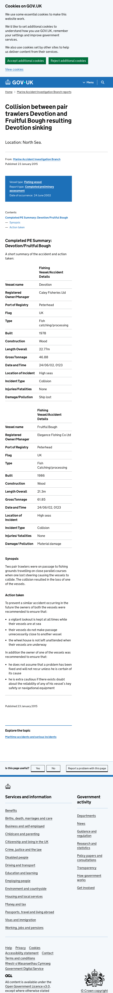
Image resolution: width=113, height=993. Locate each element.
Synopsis (15, 222)
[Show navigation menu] (88, 82)
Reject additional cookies (68, 61)
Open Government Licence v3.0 (27, 986)
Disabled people (16, 857)
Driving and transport (20, 865)
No (56, 768)
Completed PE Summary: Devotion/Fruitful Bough (36, 217)
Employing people (17, 881)
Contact (47, 953)
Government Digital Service (24, 969)
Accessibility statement (22, 953)
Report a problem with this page (87, 768)
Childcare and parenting (22, 834)
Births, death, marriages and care (28, 818)
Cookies (34, 948)
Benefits (11, 810)
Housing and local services (24, 896)
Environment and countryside (25, 889)
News (81, 824)
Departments (86, 816)
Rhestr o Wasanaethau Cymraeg (27, 963)
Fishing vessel (33, 182)
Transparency (86, 868)
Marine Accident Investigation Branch (36, 159)
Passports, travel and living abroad (29, 912)
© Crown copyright (94, 991)
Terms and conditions (20, 958)
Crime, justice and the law (23, 850)
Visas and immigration (20, 920)
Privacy (20, 948)
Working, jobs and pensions (24, 928)
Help (8, 948)
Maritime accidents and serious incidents (30, 737)
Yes (40, 768)
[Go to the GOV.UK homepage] (19, 82)
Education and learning (21, 873)
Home (8, 92)
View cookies (14, 69)
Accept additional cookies (25, 61)
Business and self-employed (25, 826)
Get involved (86, 888)
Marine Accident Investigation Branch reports (44, 92)
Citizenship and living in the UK (26, 842)
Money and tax (15, 904)
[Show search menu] (102, 82)
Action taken (17, 227)
